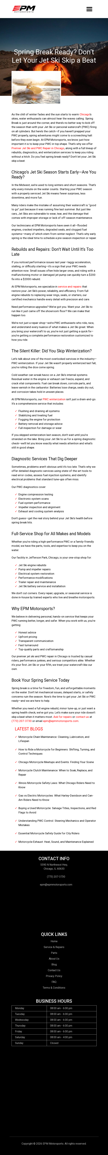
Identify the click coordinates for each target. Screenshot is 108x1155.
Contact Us (54, 970)
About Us (54, 958)
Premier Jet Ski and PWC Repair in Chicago (38, 148)
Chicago (85, 114)
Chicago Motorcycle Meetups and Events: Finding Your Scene (56, 762)
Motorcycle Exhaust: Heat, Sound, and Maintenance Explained (56, 841)
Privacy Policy (54, 976)
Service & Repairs (54, 947)
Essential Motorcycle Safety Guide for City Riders (48, 833)
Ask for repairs (62, 716)
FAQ (54, 981)
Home (54, 941)
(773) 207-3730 (22, 721)
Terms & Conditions (54, 987)
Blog (54, 964)
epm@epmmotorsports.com (60, 721)
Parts (54, 952)
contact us (82, 716)
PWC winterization (54, 399)
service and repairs (69, 286)
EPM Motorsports (53, 1143)
